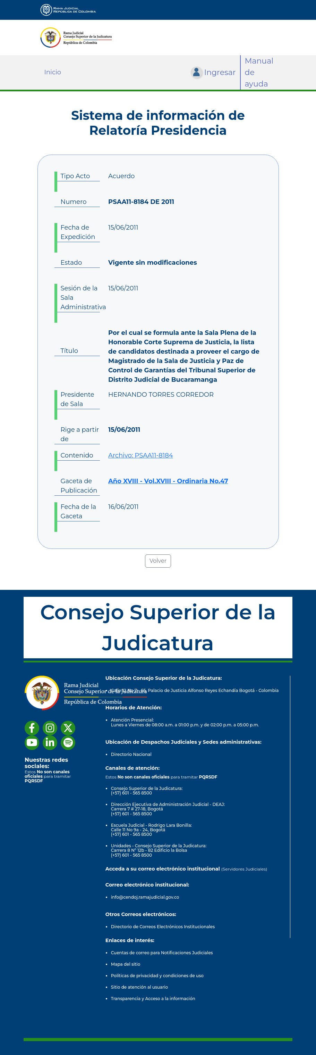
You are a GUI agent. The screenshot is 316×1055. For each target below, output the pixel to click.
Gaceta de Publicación (79, 485)
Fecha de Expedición (78, 232)
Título (69, 351)
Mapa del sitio (125, 964)
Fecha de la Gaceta (78, 511)
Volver (158, 561)
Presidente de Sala (77, 399)
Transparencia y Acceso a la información (153, 998)
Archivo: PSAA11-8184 (140, 455)
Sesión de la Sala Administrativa (80, 298)
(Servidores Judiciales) (244, 869)
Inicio (52, 72)
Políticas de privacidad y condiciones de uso (157, 975)
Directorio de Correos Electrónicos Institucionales (163, 926)
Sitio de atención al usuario (139, 987)
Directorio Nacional (131, 754)
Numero (74, 202)
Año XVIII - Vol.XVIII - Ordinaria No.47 (168, 481)
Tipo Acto (75, 176)
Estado (71, 262)
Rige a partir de (80, 434)
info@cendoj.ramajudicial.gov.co (145, 897)
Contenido (77, 455)
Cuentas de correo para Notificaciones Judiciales (162, 952)
